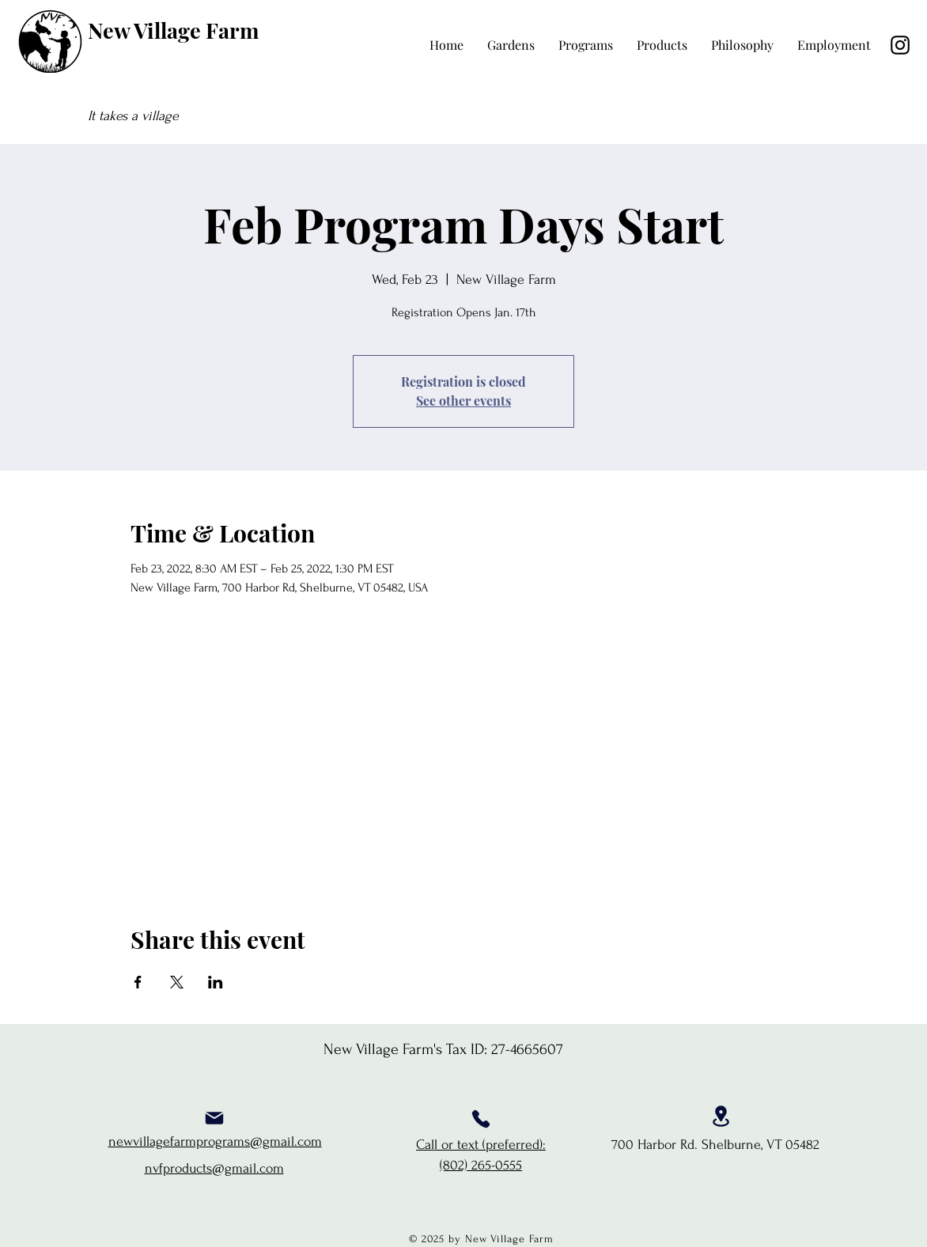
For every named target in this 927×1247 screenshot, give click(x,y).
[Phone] (481, 1119)
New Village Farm (173, 30)
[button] (586, 45)
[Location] (720, 1116)
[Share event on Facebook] (138, 982)
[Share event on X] (176, 982)
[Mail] (214, 1118)
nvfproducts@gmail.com (214, 1168)
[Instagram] (900, 45)
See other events (463, 400)
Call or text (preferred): (481, 1144)
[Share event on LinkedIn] (215, 982)
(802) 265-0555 (481, 1165)
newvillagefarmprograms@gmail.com (215, 1141)
